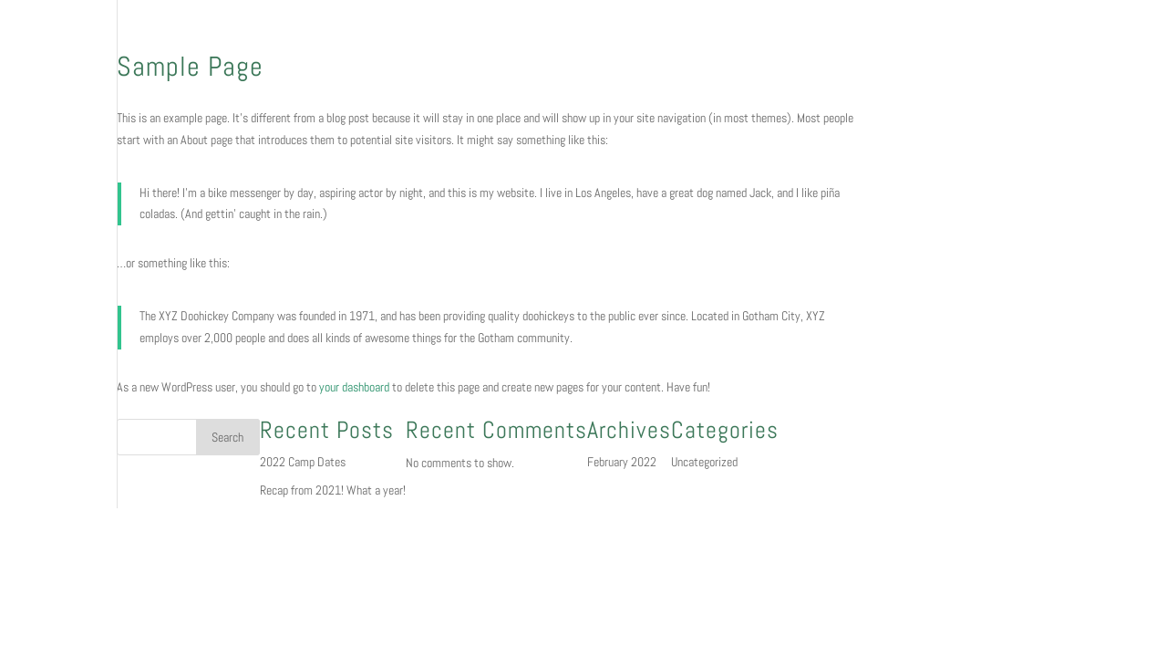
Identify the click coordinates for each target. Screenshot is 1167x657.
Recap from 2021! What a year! (333, 490)
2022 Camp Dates (303, 462)
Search (227, 437)
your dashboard (354, 387)
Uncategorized (704, 462)
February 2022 (621, 462)
